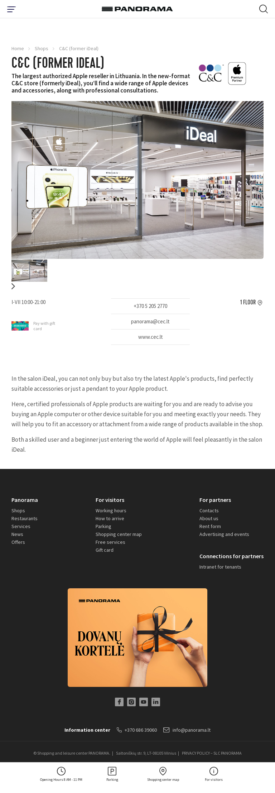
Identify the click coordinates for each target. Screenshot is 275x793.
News (17, 534)
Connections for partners (231, 556)
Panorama (24, 499)
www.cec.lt (150, 336)
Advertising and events (224, 534)
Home (17, 48)
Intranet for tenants (220, 567)
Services (20, 526)
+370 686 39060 (137, 730)
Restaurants (24, 518)
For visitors (110, 499)
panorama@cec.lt (150, 321)
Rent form (210, 526)
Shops (41, 48)
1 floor (248, 302)
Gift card (105, 550)
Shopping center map (119, 534)
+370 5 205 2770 (150, 306)
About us (208, 518)
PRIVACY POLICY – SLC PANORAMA (212, 753)
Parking (103, 526)
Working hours (111, 510)
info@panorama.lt (187, 730)
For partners (215, 499)
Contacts (209, 510)
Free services (110, 542)
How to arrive (110, 518)
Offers (18, 542)
